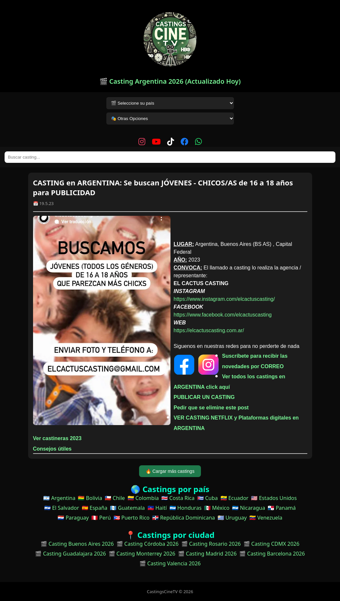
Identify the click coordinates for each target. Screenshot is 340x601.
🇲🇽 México (216, 507)
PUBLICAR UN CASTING (204, 397)
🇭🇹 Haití (157, 507)
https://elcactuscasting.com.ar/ (209, 330)
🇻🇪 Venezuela (265, 517)
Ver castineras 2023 (57, 438)
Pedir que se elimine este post (211, 407)
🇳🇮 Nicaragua (248, 507)
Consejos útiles (52, 449)
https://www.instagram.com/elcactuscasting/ (224, 299)
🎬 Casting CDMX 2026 (271, 543)
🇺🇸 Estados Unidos (274, 498)
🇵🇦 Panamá (282, 507)
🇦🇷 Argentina (59, 498)
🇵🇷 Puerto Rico (132, 517)
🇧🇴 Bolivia (90, 498)
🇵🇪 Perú (101, 517)
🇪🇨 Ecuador (235, 498)
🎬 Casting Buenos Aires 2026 (77, 543)
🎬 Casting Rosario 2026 (211, 543)
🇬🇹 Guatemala (127, 507)
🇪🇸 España (94, 507)
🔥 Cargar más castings (170, 471)
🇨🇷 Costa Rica (177, 498)
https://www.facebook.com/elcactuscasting (223, 315)
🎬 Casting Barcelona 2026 (272, 553)
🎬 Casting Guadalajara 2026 (70, 553)
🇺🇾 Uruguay (232, 517)
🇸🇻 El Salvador (61, 507)
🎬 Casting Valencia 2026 (170, 563)
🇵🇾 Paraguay (73, 517)
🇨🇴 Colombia (143, 498)
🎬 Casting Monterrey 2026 (142, 553)
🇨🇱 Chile (115, 498)
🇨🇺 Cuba (207, 498)
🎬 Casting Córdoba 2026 (147, 543)
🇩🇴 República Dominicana (183, 517)
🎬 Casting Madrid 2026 (207, 553)
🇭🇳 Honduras (186, 507)
